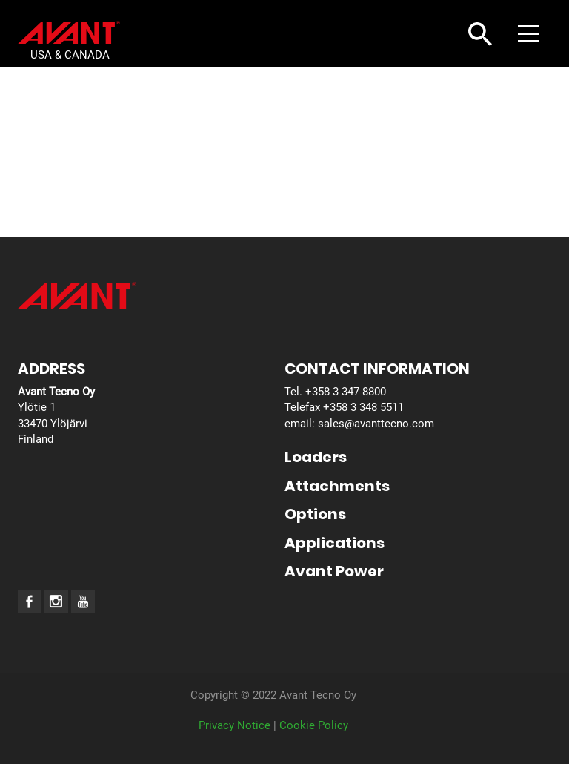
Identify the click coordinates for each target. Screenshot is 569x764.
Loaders (315, 457)
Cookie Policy (313, 725)
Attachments (337, 485)
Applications (334, 543)
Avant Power (334, 571)
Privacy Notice (234, 725)
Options (315, 514)
